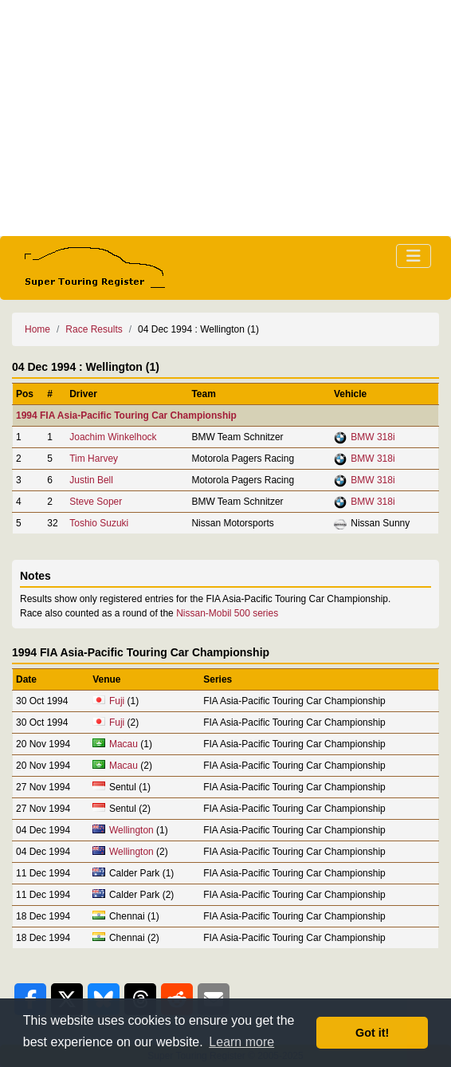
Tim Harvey (93, 458)
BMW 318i (372, 437)
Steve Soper (95, 501)
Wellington (131, 830)
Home (37, 329)
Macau (123, 744)
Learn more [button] (241, 1042)
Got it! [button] (372, 1032)
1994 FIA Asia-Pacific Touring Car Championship (126, 415)
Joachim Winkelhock (112, 437)
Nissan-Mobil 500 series (227, 613)
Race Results (93, 329)
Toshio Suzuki (98, 523)
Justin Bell (91, 480)
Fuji (116, 701)
